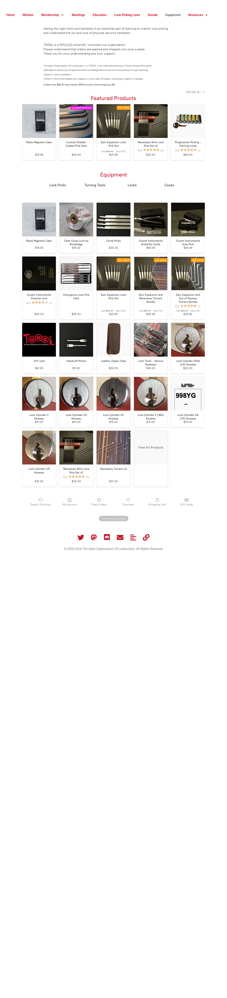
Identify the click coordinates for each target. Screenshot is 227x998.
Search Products (40, 502)
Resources (198, 15)
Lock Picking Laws (127, 15)
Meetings (78, 15)
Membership (52, 15)
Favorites (128, 502)
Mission (28, 15)
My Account (69, 502)
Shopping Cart (157, 502)
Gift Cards (186, 502)
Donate (153, 15)
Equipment (172, 15)
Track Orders (99, 502)
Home (10, 15)
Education (99, 15)
